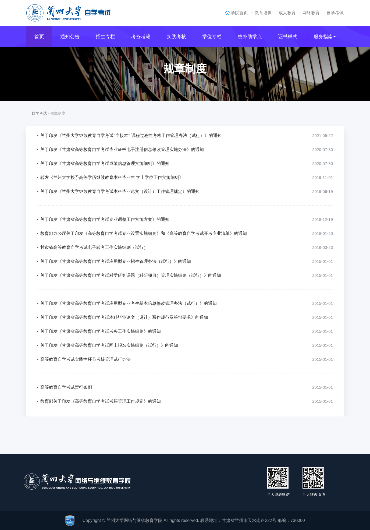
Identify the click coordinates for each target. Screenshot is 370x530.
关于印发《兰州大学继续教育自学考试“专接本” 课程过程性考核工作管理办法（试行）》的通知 (131, 135)
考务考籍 (141, 36)
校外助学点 (250, 36)
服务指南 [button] (325, 36)
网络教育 (311, 12)
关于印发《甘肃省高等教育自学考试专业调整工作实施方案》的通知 (104, 219)
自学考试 (335, 12)
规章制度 (185, 69)
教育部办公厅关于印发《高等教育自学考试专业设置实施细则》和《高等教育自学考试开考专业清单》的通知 (143, 233)
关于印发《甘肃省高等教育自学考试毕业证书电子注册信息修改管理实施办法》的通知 (122, 149)
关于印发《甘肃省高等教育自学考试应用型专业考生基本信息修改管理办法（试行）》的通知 (128, 303)
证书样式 (287, 36)
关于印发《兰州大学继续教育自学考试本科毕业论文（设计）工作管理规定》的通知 (120, 191)
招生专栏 (105, 36)
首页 (39, 36)
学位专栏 (212, 36)
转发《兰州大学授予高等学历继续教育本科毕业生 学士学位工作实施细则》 (111, 177)
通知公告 (70, 36)
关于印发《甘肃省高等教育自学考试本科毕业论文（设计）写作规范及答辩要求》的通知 (124, 317)
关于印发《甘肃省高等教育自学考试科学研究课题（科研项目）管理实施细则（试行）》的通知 (130, 275)
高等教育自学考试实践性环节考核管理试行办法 (85, 359)
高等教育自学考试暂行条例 (66, 387)
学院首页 (239, 13)
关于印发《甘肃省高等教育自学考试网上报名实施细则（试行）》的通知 (109, 345)
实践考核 (176, 36)
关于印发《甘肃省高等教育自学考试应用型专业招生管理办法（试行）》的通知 (115, 261)
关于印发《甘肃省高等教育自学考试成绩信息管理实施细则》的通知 (104, 163)
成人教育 (287, 12)
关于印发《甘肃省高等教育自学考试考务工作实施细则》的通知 (100, 331)
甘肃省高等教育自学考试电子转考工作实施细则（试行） (94, 247)
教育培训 (263, 12)
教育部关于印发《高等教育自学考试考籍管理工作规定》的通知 (100, 401)
